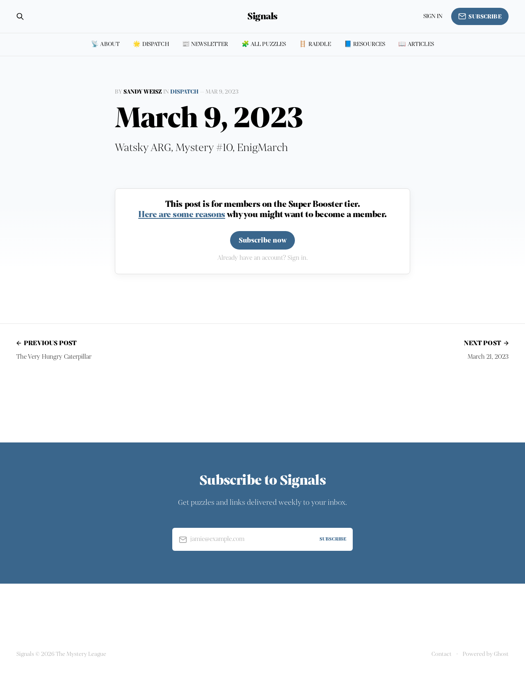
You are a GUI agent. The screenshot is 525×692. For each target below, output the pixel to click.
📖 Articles (416, 44)
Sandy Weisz (142, 92)
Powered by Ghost (486, 654)
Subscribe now (263, 240)
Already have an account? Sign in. (262, 258)
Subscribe (480, 16)
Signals (262, 16)
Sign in (433, 16)
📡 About (105, 44)
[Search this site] (20, 16)
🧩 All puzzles (264, 44)
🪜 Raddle (315, 44)
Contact (441, 654)
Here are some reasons (181, 214)
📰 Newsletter (205, 44)
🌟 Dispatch (151, 44)
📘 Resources (365, 44)
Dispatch (184, 92)
